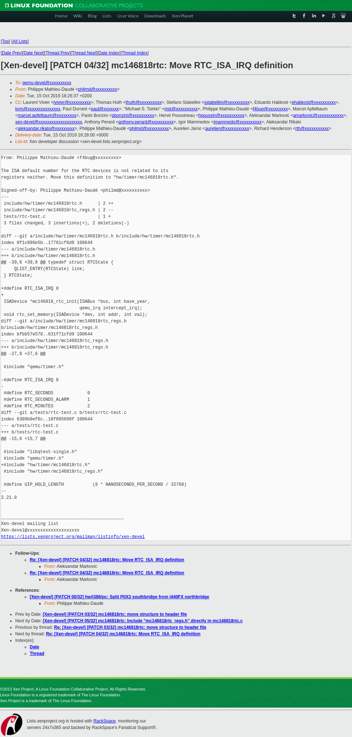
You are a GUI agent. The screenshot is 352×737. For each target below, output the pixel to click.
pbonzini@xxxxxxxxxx (133, 115)
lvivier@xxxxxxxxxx (72, 102)
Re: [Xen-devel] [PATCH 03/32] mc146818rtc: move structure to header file (130, 627)
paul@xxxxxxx (105, 108)
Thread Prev (57, 53)
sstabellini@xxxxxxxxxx (227, 102)
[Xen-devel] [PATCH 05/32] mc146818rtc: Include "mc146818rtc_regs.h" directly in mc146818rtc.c (143, 620)
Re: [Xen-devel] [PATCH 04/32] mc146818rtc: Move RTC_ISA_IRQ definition (107, 559)
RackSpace (104, 721)
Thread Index (135, 53)
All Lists (20, 41)
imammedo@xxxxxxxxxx (238, 122)
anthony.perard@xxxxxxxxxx (145, 122)
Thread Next (84, 53)
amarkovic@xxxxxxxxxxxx (318, 115)
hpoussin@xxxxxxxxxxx (221, 115)
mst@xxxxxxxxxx (181, 108)
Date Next (33, 53)
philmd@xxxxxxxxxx (97, 89)
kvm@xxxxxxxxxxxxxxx (37, 108)
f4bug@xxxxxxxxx (270, 108)
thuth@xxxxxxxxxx (143, 102)
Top (5, 41)
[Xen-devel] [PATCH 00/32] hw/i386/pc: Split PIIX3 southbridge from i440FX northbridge (119, 596)
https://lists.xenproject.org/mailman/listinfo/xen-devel (73, 537)
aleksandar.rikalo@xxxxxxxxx (46, 128)
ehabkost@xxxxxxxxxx (314, 102)
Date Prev (11, 53)
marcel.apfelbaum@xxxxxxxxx (47, 115)
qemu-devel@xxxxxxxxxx (46, 82)
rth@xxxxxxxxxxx (312, 128)
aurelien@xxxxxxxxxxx (227, 128)
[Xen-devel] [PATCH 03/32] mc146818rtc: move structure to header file (115, 614)
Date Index (108, 53)
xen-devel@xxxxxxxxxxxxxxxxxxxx (48, 122)
